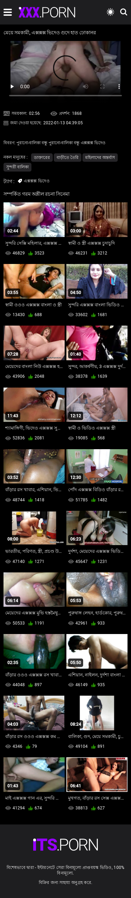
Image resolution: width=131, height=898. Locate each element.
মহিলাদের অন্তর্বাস (100, 157)
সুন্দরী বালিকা (17, 167)
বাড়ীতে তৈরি (68, 157)
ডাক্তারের (42, 157)
